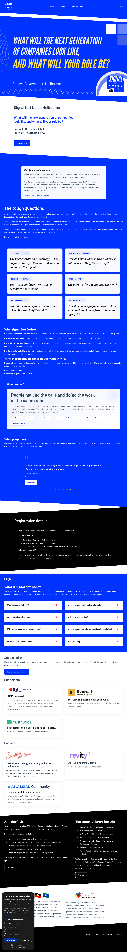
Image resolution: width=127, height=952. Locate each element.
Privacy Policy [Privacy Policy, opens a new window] (8, 914)
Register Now (22, 143)
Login (121, 6)
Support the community (16, 681)
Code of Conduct (105, 947)
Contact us (118, 947)
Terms (85, 947)
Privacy (93, 947)
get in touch (29, 564)
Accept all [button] (11, 940)
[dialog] (18, 921)
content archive (43, 848)
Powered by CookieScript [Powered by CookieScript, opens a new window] (18, 947)
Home (52, 6)
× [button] (31, 894)
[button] (18, 945)
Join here (11, 877)
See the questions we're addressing (38, 196)
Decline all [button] (25, 940)
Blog (81, 6)
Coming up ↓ (65, 6)
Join (57, 6)
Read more (31, 489)
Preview (75, 6)
